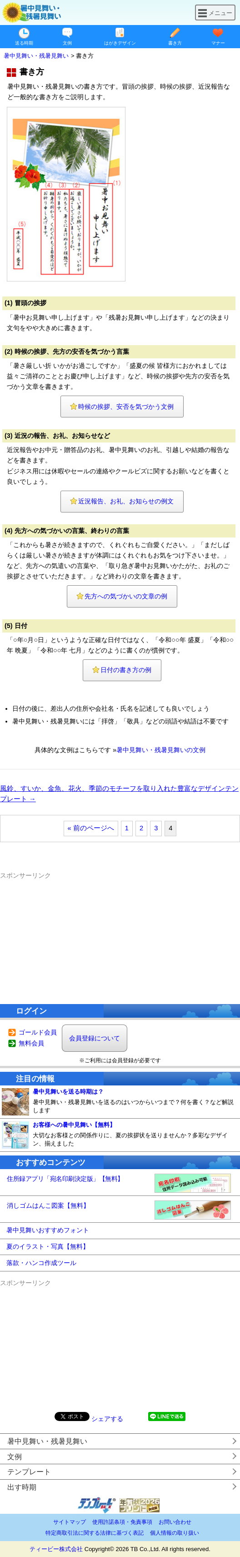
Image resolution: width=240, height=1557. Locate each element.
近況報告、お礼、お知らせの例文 (126, 501)
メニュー (215, 13)
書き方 (175, 42)
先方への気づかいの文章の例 (126, 596)
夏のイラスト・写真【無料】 (47, 1246)
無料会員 (31, 1043)
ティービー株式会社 (56, 1549)
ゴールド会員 (38, 1032)
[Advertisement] (120, 937)
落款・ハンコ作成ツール (41, 1262)
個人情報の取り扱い (174, 1533)
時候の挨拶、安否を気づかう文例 (126, 406)
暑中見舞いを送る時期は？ (68, 1091)
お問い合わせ (175, 1522)
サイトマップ (69, 1522)
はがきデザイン (120, 42)
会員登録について (94, 1038)
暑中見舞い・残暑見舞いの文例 (160, 749)
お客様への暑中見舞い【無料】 (74, 1124)
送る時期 (24, 42)
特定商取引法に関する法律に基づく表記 (94, 1533)
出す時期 (21, 1487)
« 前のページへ (91, 828)
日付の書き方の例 (125, 669)
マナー (218, 42)
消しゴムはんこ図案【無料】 (48, 1205)
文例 (67, 42)
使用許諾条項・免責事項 (122, 1522)
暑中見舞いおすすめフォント (47, 1230)
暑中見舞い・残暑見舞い (47, 1441)
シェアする (107, 1418)
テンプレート (29, 1472)
